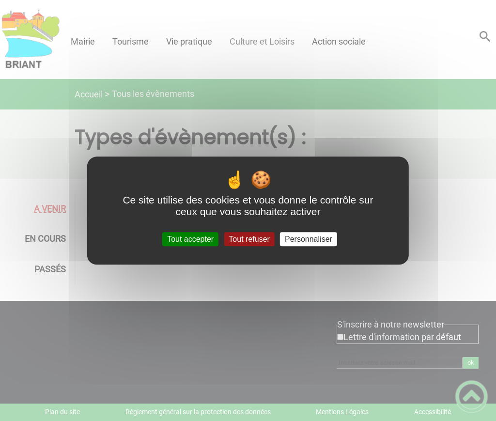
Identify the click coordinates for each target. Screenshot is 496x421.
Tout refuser (249, 239)
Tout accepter (190, 239)
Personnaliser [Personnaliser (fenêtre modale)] (308, 239)
